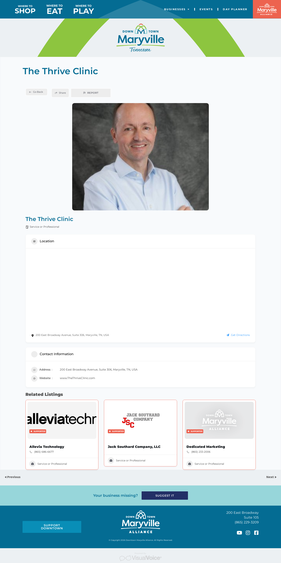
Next (270, 477)
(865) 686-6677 (40, 455)
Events (206, 9)
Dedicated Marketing (208, 450)
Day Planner (235, 9)
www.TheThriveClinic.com (75, 379)
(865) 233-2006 (203, 455)
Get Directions (241, 334)
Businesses (177, 9)
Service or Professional (41, 222)
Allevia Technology (43, 450)
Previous (13, 477)
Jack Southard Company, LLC (134, 450)
